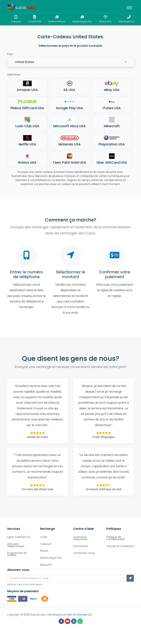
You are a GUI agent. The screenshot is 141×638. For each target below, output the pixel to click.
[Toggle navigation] (129, 6)
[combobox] (70, 62)
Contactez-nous (84, 553)
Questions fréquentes (80, 538)
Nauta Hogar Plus (82, 19)
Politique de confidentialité (115, 538)
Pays (10, 54)
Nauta (44, 551)
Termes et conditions (120, 546)
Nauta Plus (105, 19)
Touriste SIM (34, 19)
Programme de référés (17, 554)
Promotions (80, 546)
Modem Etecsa (56, 19)
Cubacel (16, 19)
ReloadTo (46, 565)
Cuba (43, 537)
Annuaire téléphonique (15, 545)
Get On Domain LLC (79, 614)
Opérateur (14, 74)
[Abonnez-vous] (130, 578)
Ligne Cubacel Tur (18, 537)
